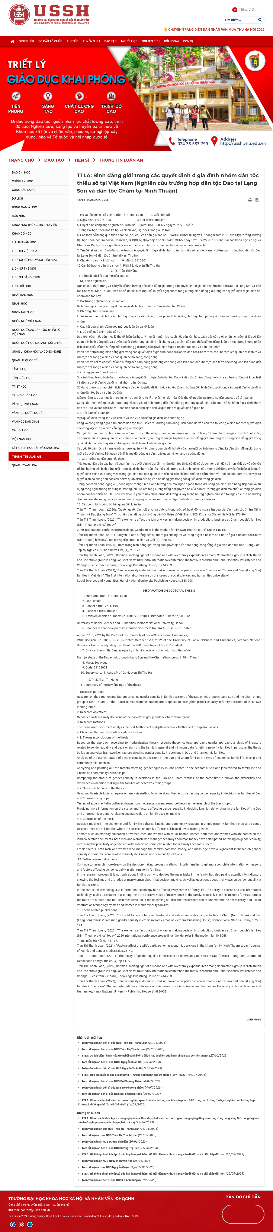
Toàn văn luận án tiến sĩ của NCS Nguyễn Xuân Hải (112, 1068)
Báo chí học (21, 172)
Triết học (19, 386)
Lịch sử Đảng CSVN (26, 277)
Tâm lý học (20, 369)
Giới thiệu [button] (26, 42)
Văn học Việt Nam (25, 404)
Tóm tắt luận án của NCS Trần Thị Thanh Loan (109, 1135)
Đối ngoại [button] (171, 42)
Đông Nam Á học (24, 207)
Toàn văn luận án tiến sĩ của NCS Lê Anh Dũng (110, 1180)
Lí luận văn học (24, 242)
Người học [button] (129, 42)
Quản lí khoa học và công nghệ (36, 351)
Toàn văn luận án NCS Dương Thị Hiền (105, 1141)
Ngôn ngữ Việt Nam (27, 321)
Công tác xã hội (24, 189)
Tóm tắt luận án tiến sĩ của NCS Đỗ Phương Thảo (111, 1081)
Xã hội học (20, 430)
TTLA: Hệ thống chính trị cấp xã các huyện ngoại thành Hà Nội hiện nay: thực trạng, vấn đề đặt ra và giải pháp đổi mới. (153, 1154)
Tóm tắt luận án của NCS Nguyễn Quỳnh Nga (109, 1167)
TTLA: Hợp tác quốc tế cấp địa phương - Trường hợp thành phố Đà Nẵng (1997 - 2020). (134, 1074)
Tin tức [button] (72, 42)
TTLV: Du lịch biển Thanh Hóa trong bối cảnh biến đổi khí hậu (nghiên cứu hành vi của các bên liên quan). (145, 1055)
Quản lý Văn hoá (24, 465)
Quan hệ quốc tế (24, 360)
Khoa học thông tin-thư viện (34, 224)
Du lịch (17, 198)
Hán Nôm (19, 216)
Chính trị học (22, 181)
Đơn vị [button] (188, 42)
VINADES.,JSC (131, 1216)
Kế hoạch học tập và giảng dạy (35, 448)
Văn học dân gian (25, 421)
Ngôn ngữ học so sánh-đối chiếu (37, 342)
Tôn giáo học (22, 378)
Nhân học (19, 303)
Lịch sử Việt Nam (24, 251)
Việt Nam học (22, 439)
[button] (243, 10)
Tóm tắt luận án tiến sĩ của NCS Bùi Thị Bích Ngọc (112, 1093)
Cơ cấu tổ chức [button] (50, 42)
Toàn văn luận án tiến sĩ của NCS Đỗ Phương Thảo (112, 1087)
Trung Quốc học (24, 395)
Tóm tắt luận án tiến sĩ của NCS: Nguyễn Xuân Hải (112, 1062)
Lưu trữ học (21, 286)
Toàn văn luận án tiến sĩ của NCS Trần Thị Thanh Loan (114, 1042)
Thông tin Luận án (26, 456)
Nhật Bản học (22, 294)
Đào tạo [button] (110, 42)
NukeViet (102, 1216)
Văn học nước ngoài (27, 413)
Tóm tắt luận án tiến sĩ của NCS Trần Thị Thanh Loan (113, 1049)
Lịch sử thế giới (24, 268)
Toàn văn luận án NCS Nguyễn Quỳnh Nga (107, 1160)
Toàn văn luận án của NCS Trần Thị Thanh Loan (110, 1128)
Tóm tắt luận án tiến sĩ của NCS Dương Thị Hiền (110, 1148)
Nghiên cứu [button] (151, 42)
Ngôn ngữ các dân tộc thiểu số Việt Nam (36, 332)
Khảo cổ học (22, 233)
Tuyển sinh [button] (91, 42)
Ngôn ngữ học (23, 312)
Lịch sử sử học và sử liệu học (34, 259)
